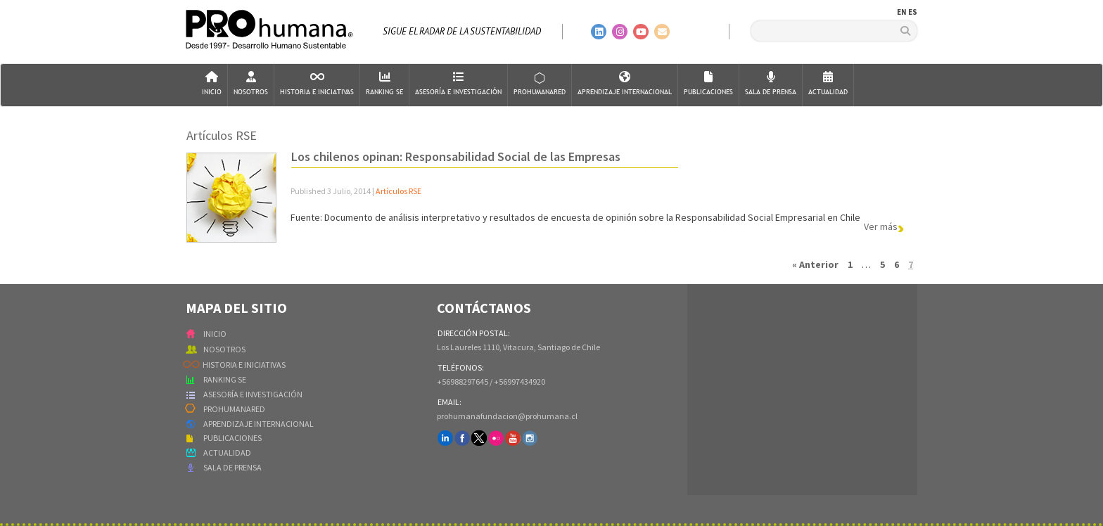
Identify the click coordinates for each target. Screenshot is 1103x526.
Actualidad (828, 84)
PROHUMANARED (234, 409)
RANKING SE (224, 379)
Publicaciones (708, 84)
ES (912, 12)
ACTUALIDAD (227, 452)
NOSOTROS (224, 349)
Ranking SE (384, 84)
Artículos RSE (398, 191)
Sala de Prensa (770, 84)
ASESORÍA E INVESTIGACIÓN (252, 394)
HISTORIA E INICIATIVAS (244, 364)
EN (902, 12)
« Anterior (815, 264)
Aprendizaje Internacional (625, 84)
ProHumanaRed (540, 84)
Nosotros (251, 84)
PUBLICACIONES (232, 437)
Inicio (212, 84)
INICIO (215, 333)
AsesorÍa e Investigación (458, 84)
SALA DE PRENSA (232, 467)
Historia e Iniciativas (317, 84)
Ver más (881, 226)
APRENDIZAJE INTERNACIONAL (258, 423)
